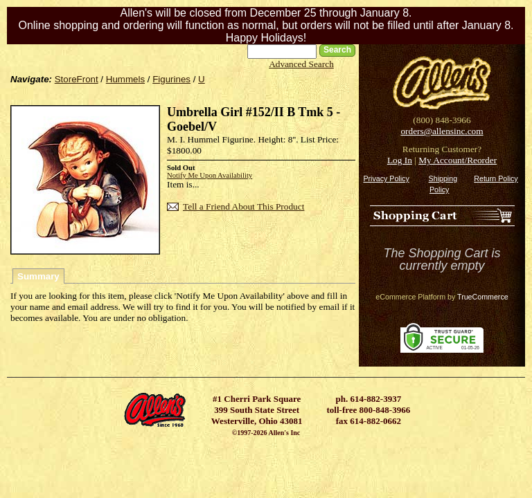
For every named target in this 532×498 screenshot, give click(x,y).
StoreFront (76, 79)
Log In (399, 160)
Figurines (171, 79)
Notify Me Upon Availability (209, 175)
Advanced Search (301, 64)
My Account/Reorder (457, 160)
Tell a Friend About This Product (243, 206)
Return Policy (495, 178)
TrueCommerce (482, 297)
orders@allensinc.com (441, 131)
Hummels (125, 79)
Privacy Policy (386, 178)
